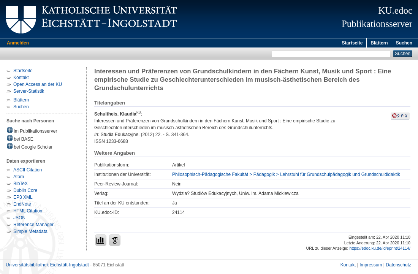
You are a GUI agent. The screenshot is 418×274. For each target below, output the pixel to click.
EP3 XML (23, 198)
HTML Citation (27, 212)
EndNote (22, 205)
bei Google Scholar (29, 147)
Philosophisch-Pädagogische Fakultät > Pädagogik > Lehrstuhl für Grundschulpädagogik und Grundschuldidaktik (286, 175)
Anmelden (18, 43)
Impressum (370, 266)
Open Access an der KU (37, 85)
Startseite (352, 43)
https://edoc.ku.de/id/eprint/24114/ (379, 249)
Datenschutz (398, 266)
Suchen (404, 43)
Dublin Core (25, 191)
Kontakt (21, 78)
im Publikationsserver (32, 131)
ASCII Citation (27, 171)
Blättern (379, 43)
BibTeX (20, 184)
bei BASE (20, 139)
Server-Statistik (28, 92)
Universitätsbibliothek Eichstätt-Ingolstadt (47, 266)
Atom (18, 178)
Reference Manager (33, 225)
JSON (19, 219)
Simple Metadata (30, 232)
